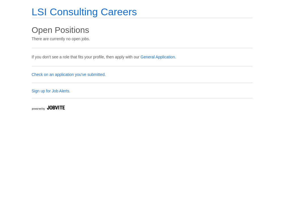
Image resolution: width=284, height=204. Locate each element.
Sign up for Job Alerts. (51, 91)
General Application (157, 57)
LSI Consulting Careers (84, 12)
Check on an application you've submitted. (69, 74)
